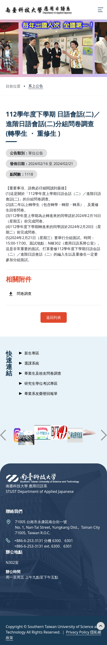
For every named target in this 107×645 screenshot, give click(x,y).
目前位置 (13, 86)
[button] (3, 435)
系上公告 (35, 85)
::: (7, 108)
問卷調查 (24, 293)
